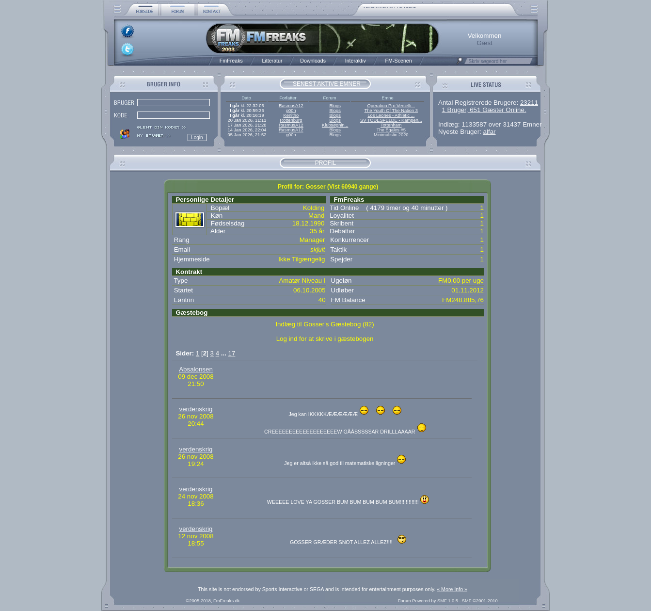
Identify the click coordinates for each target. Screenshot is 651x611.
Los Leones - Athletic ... (390, 115)
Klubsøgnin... (335, 125)
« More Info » (452, 589)
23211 (529, 102)
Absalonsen (196, 369)
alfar (489, 131)
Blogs (334, 105)
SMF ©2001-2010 (480, 600)
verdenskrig (196, 409)
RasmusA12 (291, 105)
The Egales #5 (391, 130)
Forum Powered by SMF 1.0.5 (428, 600)
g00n (291, 110)
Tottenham (391, 125)
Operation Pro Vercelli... (391, 105)
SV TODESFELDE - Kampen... (391, 120)
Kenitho (291, 115)
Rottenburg (291, 120)
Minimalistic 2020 (391, 134)
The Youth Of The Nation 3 (391, 110)
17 (232, 353)
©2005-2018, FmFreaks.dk (212, 600)
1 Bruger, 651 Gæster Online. (484, 109)
